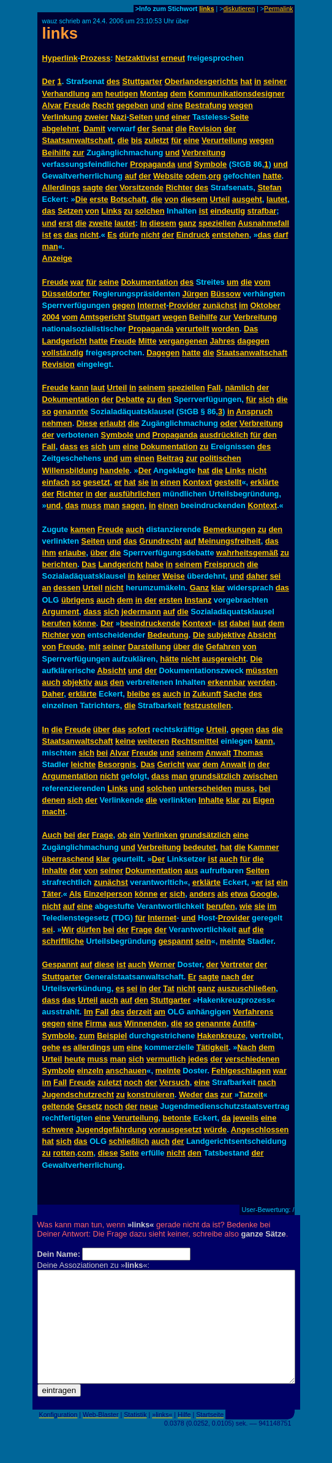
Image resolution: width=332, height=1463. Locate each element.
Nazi (118, 117)
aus (101, 682)
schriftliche (63, 941)
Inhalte (211, 800)
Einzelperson (107, 893)
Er (192, 976)
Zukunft (206, 693)
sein (203, 941)
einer (181, 117)
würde (215, 1129)
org (214, 175)
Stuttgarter (142, 81)
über (99, 552)
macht (54, 811)
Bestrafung (206, 105)
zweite (100, 223)
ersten (170, 599)
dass (69, 446)
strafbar (262, 210)
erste (98, 199)
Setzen (70, 210)
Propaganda (152, 164)
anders (202, 893)
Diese (87, 423)
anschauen (125, 1070)
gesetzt (96, 482)
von (172, 199)
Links (111, 210)
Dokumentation (149, 282)
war (77, 282)
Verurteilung (224, 140)
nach (230, 976)
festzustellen (208, 705)
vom (262, 282)
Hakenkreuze (221, 1035)
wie (246, 906)
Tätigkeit (212, 1047)
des (113, 81)
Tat (168, 988)
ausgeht (247, 199)
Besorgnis (117, 764)
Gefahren (223, 646)
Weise (173, 576)
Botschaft (128, 199)
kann (79, 387)
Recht (103, 105)
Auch (52, 835)
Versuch (174, 1082)
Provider (185, 305)
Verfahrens (253, 1011)
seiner (275, 81)
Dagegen (162, 352)
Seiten (141, 117)
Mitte (147, 340)
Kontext (197, 482)
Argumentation (70, 776)
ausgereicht (224, 658)
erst (66, 223)
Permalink (278, 8)
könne (84, 623)
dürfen (89, 929)
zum (87, 1035)
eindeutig (227, 210)
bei (102, 752)
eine (175, 105)
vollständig (63, 352)
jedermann (141, 611)
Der (48, 81)
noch (133, 1082)
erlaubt (113, 423)
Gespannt (60, 964)
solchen (149, 210)
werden (261, 682)
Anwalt (218, 752)
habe (154, 564)
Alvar (52, 105)
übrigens (77, 599)
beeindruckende (150, 623)
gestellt (228, 482)
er (118, 482)
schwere (58, 1129)
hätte (169, 658)
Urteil (220, 199)
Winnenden (145, 1023)
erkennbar (227, 682)
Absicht (261, 634)
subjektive (226, 634)
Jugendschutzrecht (78, 1094)
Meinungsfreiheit (229, 541)
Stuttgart (143, 317)
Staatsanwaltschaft (77, 140)
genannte (70, 411)
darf (280, 234)
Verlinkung (62, 117)
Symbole (210, 164)
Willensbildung (70, 470)
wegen (240, 105)
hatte (272, 175)
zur (78, 152)
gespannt (175, 941)
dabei (239, 623)
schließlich (128, 1141)
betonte (177, 1117)
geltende (58, 1106)
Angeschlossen (260, 1129)
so (46, 411)
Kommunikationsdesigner (237, 93)
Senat (162, 128)
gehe (51, 1047)
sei (275, 576)
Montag (154, 93)
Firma (96, 1023)
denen (54, 800)
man (50, 246)
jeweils (245, 1117)
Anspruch (254, 411)
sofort (139, 729)
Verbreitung (203, 152)
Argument (60, 611)
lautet (276, 199)
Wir (68, 929)
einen (144, 458)
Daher (53, 693)
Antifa (244, 1023)
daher (257, 576)
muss (91, 505)
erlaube (72, 552)
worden (225, 328)
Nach (246, 1047)
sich (266, 399)
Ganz (199, 587)
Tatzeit (251, 1094)
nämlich (239, 387)
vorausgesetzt (175, 1129)
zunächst (219, 305)
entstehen (230, 234)
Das (251, 328)
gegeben (132, 105)
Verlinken (160, 835)
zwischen (260, 776)
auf (131, 175)
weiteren (153, 741)
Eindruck (193, 234)
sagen (133, 505)
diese (104, 964)
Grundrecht (160, 541)
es (57, 234)
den (164, 399)
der (143, 128)
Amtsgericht (103, 317)
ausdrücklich (224, 434)
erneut (173, 58)
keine (125, 741)
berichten (60, 564)
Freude (77, 105)
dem (178, 93)
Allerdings (61, 187)
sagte (93, 187)
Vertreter (237, 964)
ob (122, 835)
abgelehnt (60, 128)
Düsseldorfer (66, 293)
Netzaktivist (137, 58)
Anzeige (57, 258)
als (222, 893)
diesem (194, 199)
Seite (239, 117)
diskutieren (239, 8)
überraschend (68, 858)
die (181, 128)
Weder (191, 1094)
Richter (178, 187)
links (206, 8)
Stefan (269, 187)
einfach (56, 482)
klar (218, 587)
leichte (83, 764)
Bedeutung (168, 634)
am (98, 93)
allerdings (92, 1047)
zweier (96, 117)
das (49, 210)
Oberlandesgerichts (201, 81)
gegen (123, 305)
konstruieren (151, 1094)
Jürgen (196, 293)
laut (98, 387)
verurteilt (192, 328)
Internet (151, 305)
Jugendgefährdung (110, 1129)
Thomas (248, 752)
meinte (232, 941)
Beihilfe (56, 152)
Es (112, 234)
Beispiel (112, 1035)
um (232, 282)
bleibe (138, 693)
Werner (161, 964)
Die (81, 199)
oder (229, 423)
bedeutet (199, 847)
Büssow (226, 293)
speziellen (217, 223)
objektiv (77, 682)
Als (75, 893)
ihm (49, 552)
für (176, 140)
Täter (51, 893)
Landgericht (64, 340)
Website (168, 175)
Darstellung (149, 646)
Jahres (222, 340)
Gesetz (89, 1106)
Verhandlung (66, 93)
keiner (148, 576)
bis (137, 140)
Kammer (263, 847)
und (158, 105)
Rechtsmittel (195, 741)
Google (263, 893)
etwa (238, 893)
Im (88, 1011)
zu (128, 210)
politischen (220, 458)
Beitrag (170, 458)
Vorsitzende (141, 187)
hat (246, 81)
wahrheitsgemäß (247, 552)
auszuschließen (246, 988)
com (85, 1152)
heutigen (121, 93)
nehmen (57, 423)
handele (114, 470)
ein (135, 835)
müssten (262, 670)
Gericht (170, 764)
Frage (102, 835)
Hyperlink (60, 58)
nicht (89, 234)
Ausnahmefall (263, 223)
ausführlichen (134, 493)
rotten (64, 1152)
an (46, 587)
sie (143, 482)
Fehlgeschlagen (241, 1070)
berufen (56, 623)
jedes (198, 1058)
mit (94, 646)
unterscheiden (205, 788)
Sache (235, 693)
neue (149, 1106)
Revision (205, 128)
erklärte (265, 482)
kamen (83, 529)
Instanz (197, 599)
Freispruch (224, 564)
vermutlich (166, 1058)
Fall (214, 387)
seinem (151, 387)
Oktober (266, 305)
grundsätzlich (215, 776)
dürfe (129, 234)
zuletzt (157, 140)
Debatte (130, 399)
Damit (94, 128)
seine (109, 282)
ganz (187, 223)
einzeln (90, 1070)
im (243, 305)
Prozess (95, 58)
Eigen (263, 800)
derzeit (139, 1011)
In (143, 223)
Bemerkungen (229, 529)
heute (74, 1058)
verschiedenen (252, 1058)
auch (135, 529)
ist (203, 210)
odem (195, 175)
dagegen (253, 340)
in (257, 81)
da (226, 1117)
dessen (66, 587)
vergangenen (183, 340)
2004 (50, 317)
